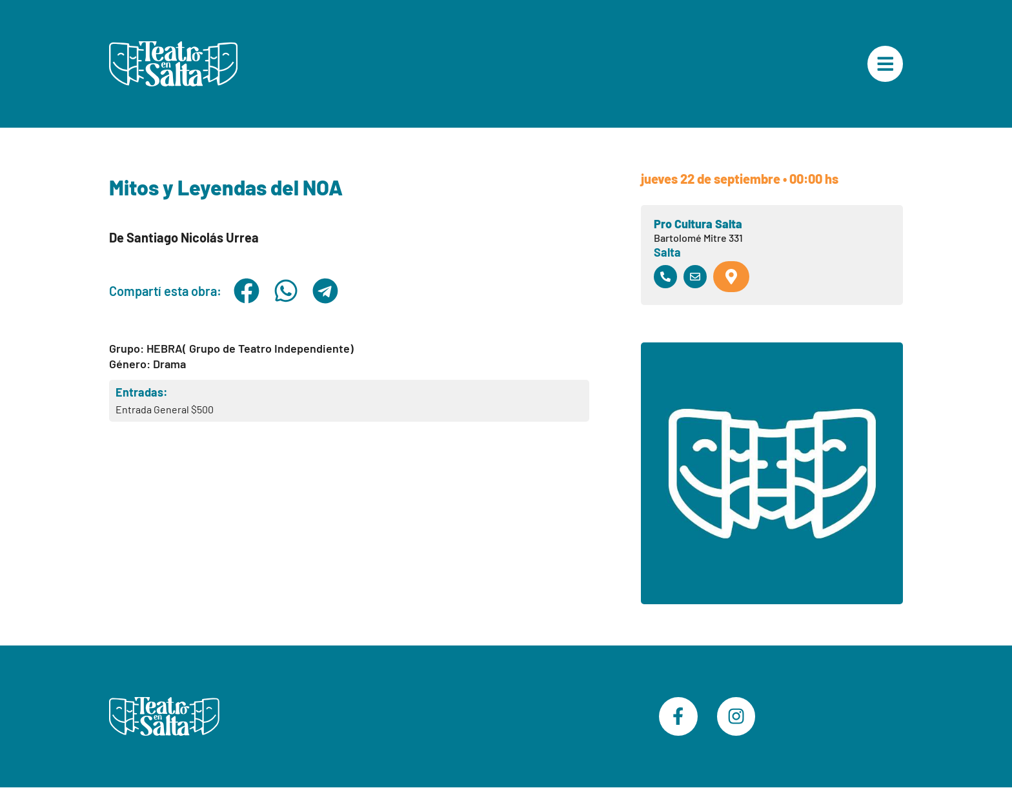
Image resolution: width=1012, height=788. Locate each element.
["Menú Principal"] (885, 64)
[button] (246, 291)
